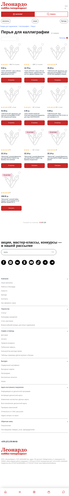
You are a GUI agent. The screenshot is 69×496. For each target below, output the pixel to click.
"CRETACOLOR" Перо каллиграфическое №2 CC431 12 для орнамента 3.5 (57, 115)
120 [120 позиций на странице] (44, 222)
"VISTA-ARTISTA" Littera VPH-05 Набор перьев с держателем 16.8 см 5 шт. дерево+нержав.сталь (34, 72)
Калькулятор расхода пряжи (11, 351)
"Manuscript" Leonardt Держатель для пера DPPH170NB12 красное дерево (57, 158)
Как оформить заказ (8, 303)
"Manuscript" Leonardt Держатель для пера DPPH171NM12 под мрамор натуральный (34, 158)
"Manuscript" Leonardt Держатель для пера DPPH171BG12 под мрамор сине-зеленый (11, 158)
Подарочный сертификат (10, 365)
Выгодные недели (7, 369)
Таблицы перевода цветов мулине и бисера (17, 355)
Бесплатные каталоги (9, 377)
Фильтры (62, 38)
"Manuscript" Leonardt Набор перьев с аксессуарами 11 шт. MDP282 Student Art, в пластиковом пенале (10, 200)
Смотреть (34, 165)
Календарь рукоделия (9, 317)
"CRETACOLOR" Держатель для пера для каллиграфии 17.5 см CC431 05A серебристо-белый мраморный (57, 72)
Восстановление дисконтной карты (14, 403)
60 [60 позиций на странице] (42, 222)
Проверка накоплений (9, 407)
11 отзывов (39, 64)
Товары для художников (8, 26)
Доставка (4, 335)
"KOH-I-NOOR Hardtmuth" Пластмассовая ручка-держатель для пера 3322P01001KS (34, 115)
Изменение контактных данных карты (15, 399)
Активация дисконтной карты (11, 395)
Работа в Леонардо (8, 287)
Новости (4, 291)
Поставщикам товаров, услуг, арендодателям (17, 430)
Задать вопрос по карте (10, 415)
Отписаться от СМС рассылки (12, 411)
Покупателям (6, 425)
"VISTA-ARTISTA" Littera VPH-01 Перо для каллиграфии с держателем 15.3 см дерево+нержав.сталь (11, 72)
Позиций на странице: (31, 222)
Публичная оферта (8, 347)
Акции (35, 21)
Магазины (5, 21)
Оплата (4, 339)
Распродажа (5, 373)
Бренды (64, 21)
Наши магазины (7, 283)
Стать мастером (7, 321)
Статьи (3, 313)
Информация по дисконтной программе (15, 391)
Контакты (4, 299)
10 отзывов (15, 64)
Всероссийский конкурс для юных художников (18, 325)
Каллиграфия (24, 26)
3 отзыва (37, 107)
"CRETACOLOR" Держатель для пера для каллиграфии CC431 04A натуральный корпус (11, 115)
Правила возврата (8, 343)
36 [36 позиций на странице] (40, 222)
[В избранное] (19, 44)
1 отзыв (13, 107)
